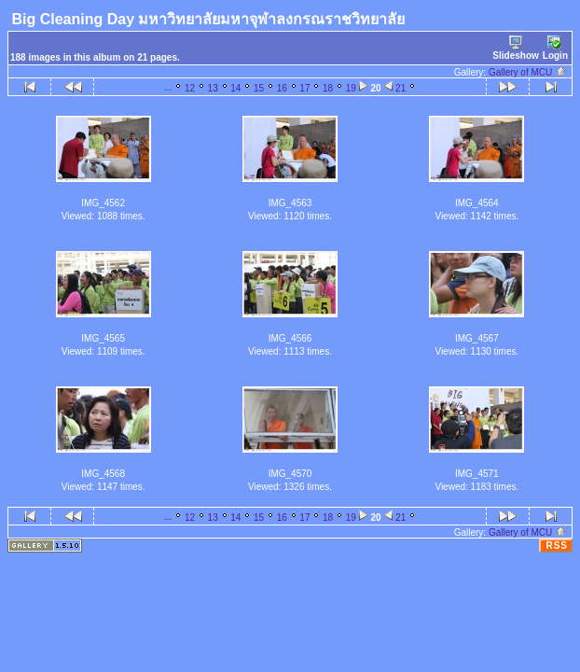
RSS (556, 545)
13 (213, 88)
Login (555, 48)
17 (304, 88)
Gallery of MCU (528, 72)
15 (259, 88)
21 (400, 88)
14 (235, 88)
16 (282, 88)
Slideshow (515, 48)
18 (328, 88)
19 (351, 88)
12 (190, 88)
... (168, 87)
